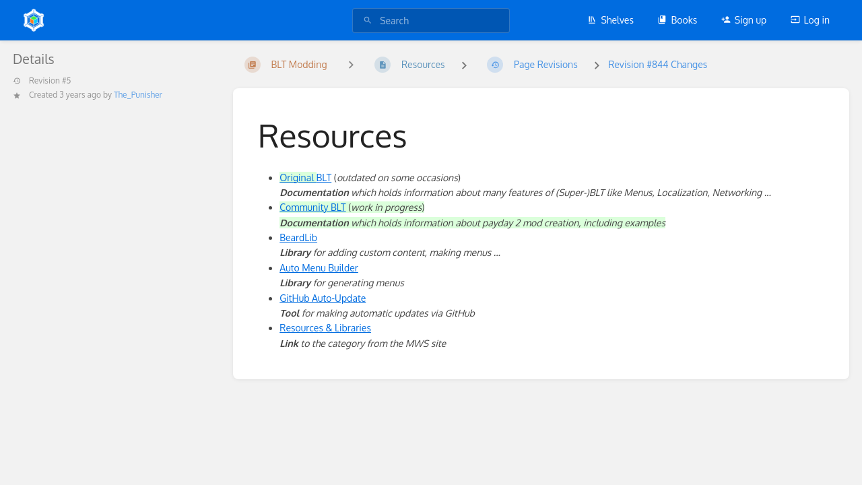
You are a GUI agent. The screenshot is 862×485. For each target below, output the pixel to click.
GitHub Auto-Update (322, 298)
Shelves (610, 20)
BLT (305, 177)
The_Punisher (138, 95)
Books (677, 20)
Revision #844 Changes (657, 64)
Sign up (743, 20)
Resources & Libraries (325, 327)
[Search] (367, 20)
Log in (810, 20)
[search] (431, 20)
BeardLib (298, 237)
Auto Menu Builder (318, 267)
